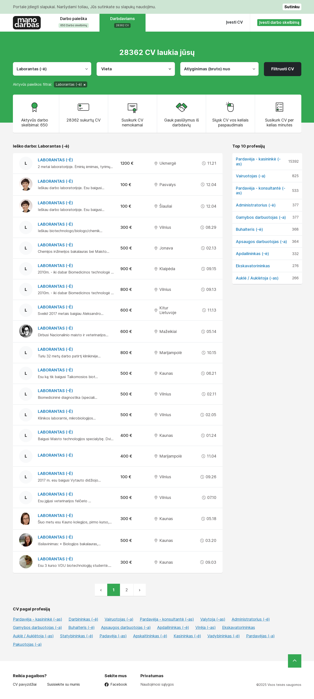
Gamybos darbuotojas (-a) (261, 217)
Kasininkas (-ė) (187, 636)
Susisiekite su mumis (63, 684)
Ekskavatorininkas (253, 265)
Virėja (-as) (205, 627)
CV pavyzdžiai (24, 684)
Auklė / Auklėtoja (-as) (257, 278)
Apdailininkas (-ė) (252, 253)
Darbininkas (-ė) (83, 619)
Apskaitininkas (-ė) (150, 636)
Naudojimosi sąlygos (157, 684)
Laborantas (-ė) (55, 160)
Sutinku (292, 6)
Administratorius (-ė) (256, 205)
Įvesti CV (234, 22)
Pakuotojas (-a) (27, 644)
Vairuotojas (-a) (250, 176)
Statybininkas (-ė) (76, 636)
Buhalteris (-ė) (249, 229)
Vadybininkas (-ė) (223, 636)
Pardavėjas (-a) (260, 636)
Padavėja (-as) (113, 636)
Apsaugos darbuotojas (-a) (261, 241)
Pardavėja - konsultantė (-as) (167, 619)
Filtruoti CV (282, 69)
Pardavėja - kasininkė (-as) (37, 619)
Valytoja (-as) (212, 619)
